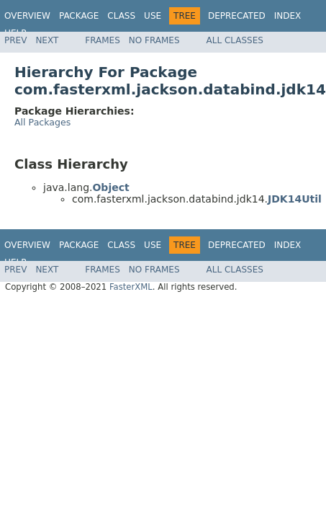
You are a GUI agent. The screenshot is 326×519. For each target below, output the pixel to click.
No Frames (154, 40)
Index (288, 16)
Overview (27, 16)
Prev (15, 40)
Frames (102, 40)
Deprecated (237, 16)
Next (46, 40)
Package (79, 16)
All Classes (235, 40)
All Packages (42, 122)
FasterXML (131, 287)
